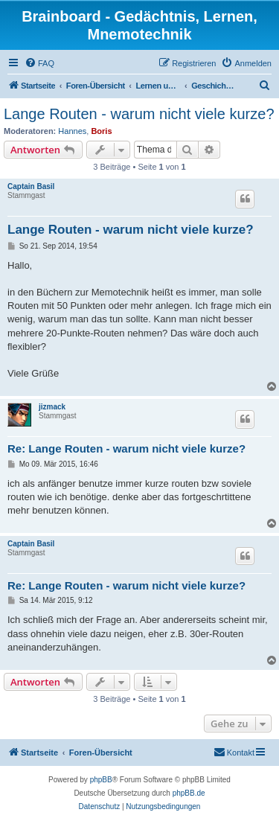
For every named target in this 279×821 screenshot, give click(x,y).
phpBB (101, 780)
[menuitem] (39, 63)
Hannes (72, 131)
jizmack (52, 407)
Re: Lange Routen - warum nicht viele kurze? (126, 448)
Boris (101, 131)
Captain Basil (30, 186)
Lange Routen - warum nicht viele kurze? (139, 114)
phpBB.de (189, 793)
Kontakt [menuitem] (234, 752)
